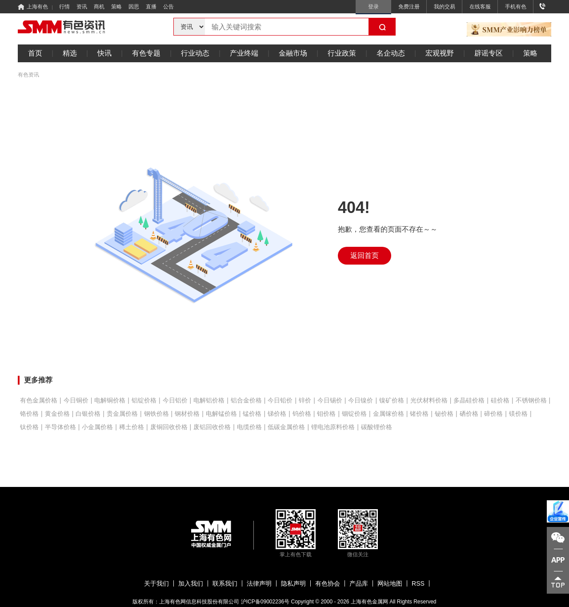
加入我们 (190, 583)
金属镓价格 (388, 413)
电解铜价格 (109, 400)
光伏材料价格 (429, 400)
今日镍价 (360, 400)
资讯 (81, 7)
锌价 (305, 400)
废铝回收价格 (212, 426)
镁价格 (518, 413)
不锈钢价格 (531, 400)
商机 (99, 7)
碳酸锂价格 (376, 426)
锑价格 (277, 413)
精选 (70, 53)
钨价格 (302, 413)
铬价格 (29, 413)
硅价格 (500, 400)
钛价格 (29, 426)
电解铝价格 (208, 400)
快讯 (104, 53)
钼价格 (326, 413)
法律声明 (259, 583)
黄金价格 (57, 413)
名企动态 (391, 53)
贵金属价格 (122, 413)
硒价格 (469, 413)
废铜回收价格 (169, 426)
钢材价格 (187, 413)
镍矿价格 (391, 400)
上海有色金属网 (369, 602)
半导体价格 (60, 426)
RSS (418, 583)
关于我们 (156, 583)
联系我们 (224, 583)
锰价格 (252, 413)
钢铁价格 (156, 413)
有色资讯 (28, 75)
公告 (168, 7)
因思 (133, 7)
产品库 (358, 583)
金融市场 (293, 53)
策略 (116, 7)
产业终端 (244, 53)
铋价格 (444, 413)
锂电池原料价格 (333, 426)
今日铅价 (280, 400)
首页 (35, 53)
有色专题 (146, 53)
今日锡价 (329, 400)
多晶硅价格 (469, 400)
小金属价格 (97, 426)
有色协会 (327, 583)
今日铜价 (76, 400)
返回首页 (364, 255)
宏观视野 (439, 53)
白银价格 (88, 413)
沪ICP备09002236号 (265, 602)
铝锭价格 (144, 400)
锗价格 (419, 413)
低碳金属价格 (286, 426)
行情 (64, 7)
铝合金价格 (246, 400)
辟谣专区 (488, 53)
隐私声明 (293, 583)
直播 (151, 7)
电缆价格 (249, 426)
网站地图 (389, 583)
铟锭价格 (354, 413)
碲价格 (493, 413)
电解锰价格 (221, 413)
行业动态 (195, 53)
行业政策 (342, 53)
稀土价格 (131, 426)
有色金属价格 (38, 400)
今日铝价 (175, 400)
